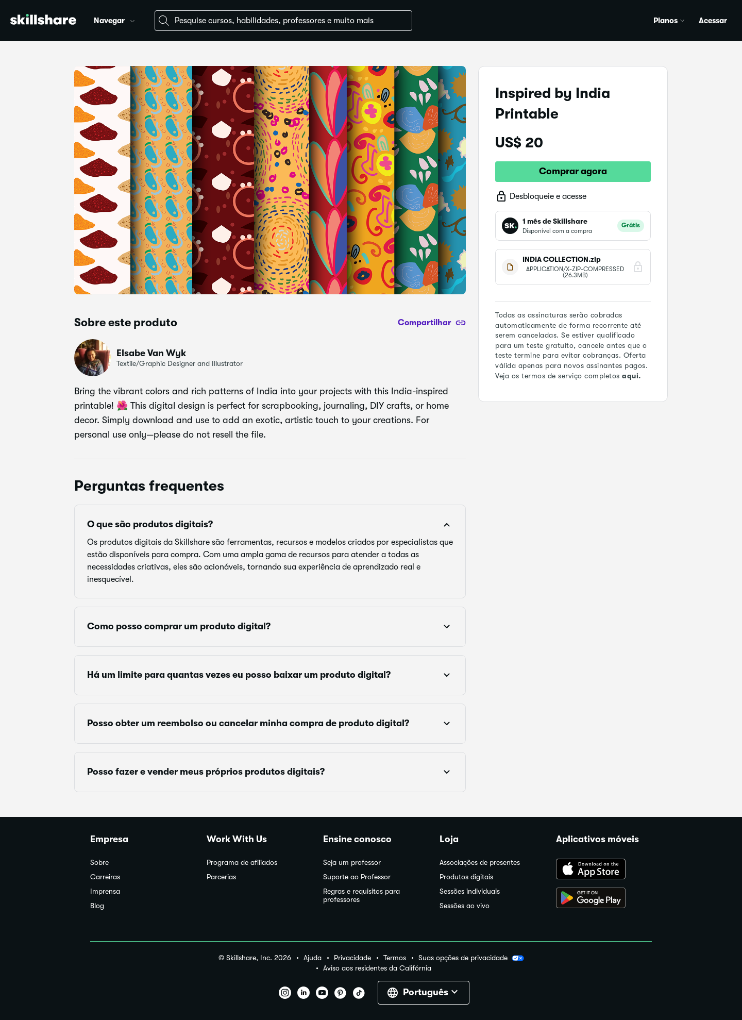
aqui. (631, 376)
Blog (97, 906)
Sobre (99, 862)
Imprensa (105, 891)
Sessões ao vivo (465, 906)
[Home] (43, 21)
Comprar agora (573, 171)
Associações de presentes (480, 862)
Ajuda (312, 958)
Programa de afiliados (242, 862)
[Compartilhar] (432, 322)
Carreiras (105, 877)
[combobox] (283, 20)
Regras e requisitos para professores (361, 896)
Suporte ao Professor (357, 877)
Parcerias (221, 877)
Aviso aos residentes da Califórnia (377, 968)
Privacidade (352, 958)
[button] (132, 19)
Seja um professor (352, 862)
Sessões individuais (470, 891)
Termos (394, 958)
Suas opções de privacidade (471, 958)
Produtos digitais (466, 877)
